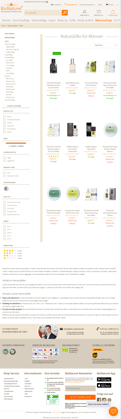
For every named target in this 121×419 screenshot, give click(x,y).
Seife (7, 70)
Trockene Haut (12, 205)
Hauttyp (7, 197)
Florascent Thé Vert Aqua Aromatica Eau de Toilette (54, 148)
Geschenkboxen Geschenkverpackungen (11, 380)
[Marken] (6, 20)
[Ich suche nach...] (46, 12)
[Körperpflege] (39, 20)
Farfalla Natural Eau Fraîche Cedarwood (72, 148)
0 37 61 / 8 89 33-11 (107, 328)
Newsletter (28, 383)
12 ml (9, 236)
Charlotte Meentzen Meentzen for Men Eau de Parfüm (53, 85)
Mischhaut (10, 208)
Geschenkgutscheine (10, 383)
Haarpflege (9, 55)
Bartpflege (9, 92)
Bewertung (8, 245)
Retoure (6, 389)
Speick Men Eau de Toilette (72, 84)
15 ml (9, 230)
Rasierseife (9, 86)
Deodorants (10, 62)
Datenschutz (28, 391)
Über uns (27, 386)
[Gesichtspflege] (21, 20)
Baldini (9, 116)
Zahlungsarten (8, 399)
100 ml (9, 233)
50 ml (9, 227)
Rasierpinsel (10, 97)
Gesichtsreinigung (12, 49)
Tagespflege (10, 47)
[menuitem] (84, 13)
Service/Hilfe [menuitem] (56, 5)
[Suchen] (65, 12)
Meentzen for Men (13, 176)
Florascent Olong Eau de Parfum (91, 84)
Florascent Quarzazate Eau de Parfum (110, 212)
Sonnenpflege (10, 100)
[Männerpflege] (103, 20)
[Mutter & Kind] (85, 20)
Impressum (28, 396)
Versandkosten (8, 391)
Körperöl (9, 68)
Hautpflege (10, 73)
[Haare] (52, 20)
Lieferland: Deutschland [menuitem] (86, 5)
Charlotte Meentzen (13, 120)
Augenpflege (10, 52)
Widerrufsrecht (29, 389)
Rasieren (8, 76)
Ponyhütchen (11, 129)
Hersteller (8, 111)
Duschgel (9, 60)
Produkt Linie (9, 167)
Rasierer (9, 94)
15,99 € (13, 146)
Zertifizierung (10, 182)
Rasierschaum (11, 84)
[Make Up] (63, 20)
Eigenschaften (10, 152)
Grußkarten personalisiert (12, 386)
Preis (6, 138)
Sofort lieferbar (14, 106)
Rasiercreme (10, 81)
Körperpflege (9, 57)
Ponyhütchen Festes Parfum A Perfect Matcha (110, 148)
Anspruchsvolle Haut (14, 202)
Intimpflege (10, 65)
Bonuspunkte (8, 396)
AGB (26, 394)
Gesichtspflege (10, 44)
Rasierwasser (10, 89)
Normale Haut (11, 211)
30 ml (9, 239)
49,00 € (21, 146)
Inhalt (6, 221)
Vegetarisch (11, 161)
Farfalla (9, 123)
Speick (9, 132)
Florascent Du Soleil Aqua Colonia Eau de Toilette (91, 212)
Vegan (9, 158)
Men (8, 173)
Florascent (10, 126)
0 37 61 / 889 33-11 (71, 5)
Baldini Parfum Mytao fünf (91, 147)
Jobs (26, 378)
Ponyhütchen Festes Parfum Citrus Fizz (72, 211)
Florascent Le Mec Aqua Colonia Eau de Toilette (110, 85)
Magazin (27, 381)
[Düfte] (73, 20)
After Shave (10, 78)
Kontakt (6, 394)
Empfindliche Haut (13, 214)
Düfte (7, 41)
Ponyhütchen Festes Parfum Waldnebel (53, 211)
